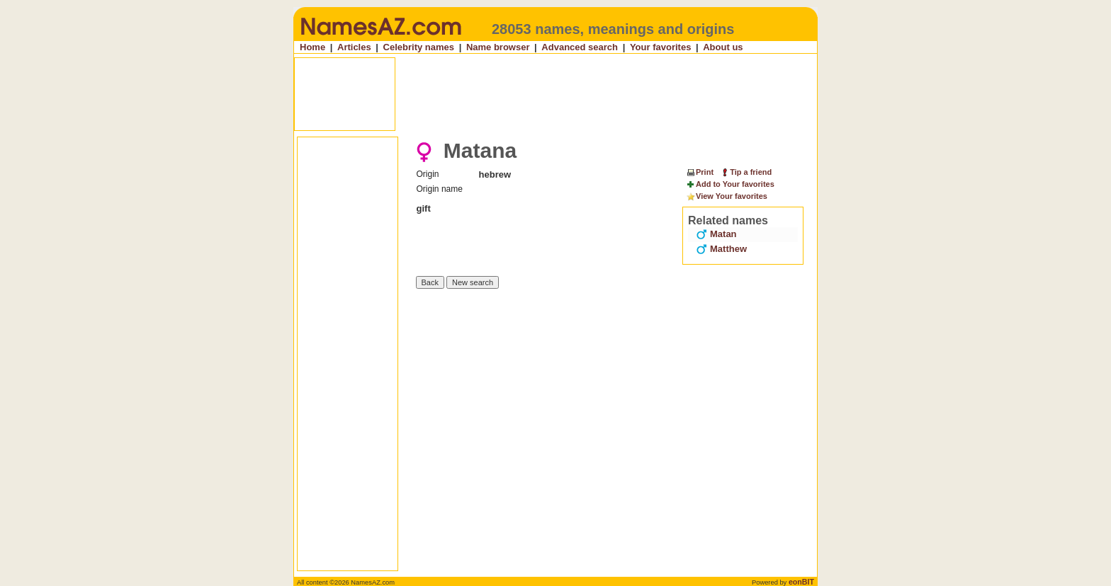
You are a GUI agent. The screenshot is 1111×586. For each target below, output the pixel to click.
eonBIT (801, 582)
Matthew (721, 248)
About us (723, 47)
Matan (716, 234)
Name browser (498, 47)
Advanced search (579, 47)
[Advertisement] (557, 94)
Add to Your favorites (730, 185)
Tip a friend (746, 172)
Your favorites (660, 47)
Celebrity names (418, 47)
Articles (354, 47)
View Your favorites (726, 197)
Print (700, 172)
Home (312, 47)
